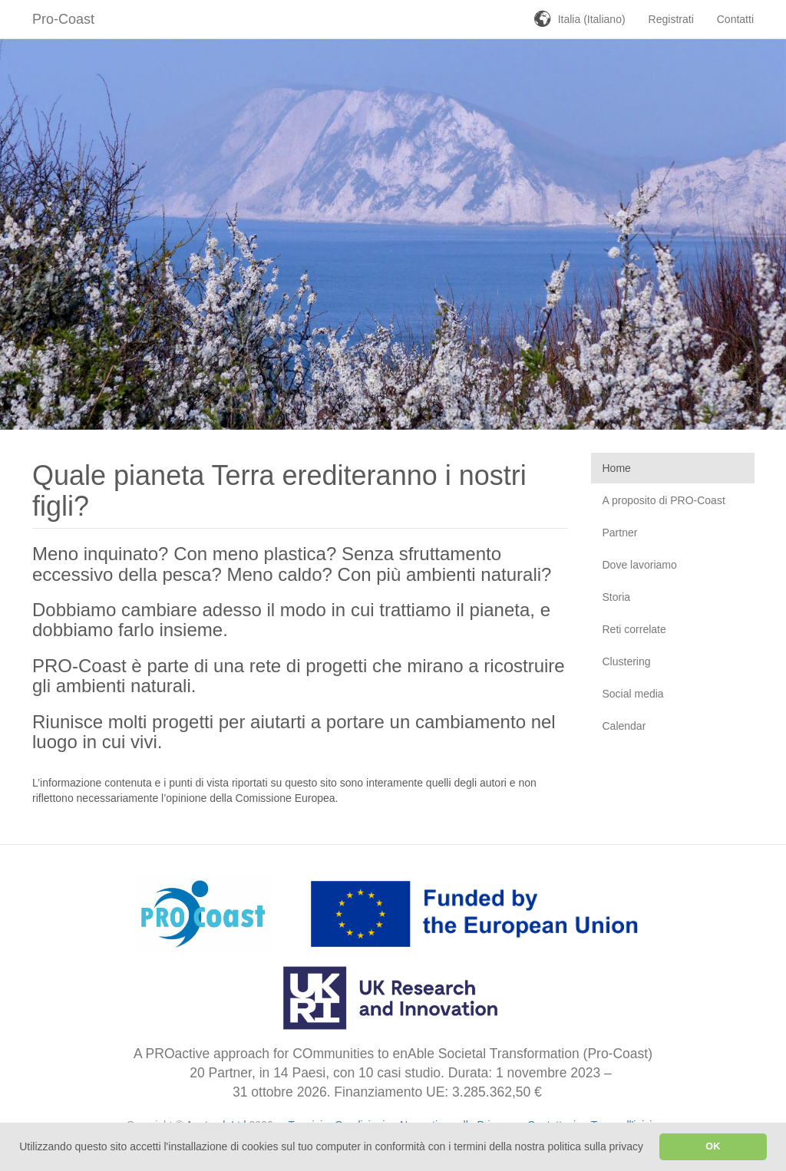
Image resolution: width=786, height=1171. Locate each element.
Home (617, 468)
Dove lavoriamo (640, 565)
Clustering (627, 661)
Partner (620, 532)
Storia (617, 597)
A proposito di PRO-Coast (664, 500)
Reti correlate (634, 629)
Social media (633, 694)
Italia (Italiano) (592, 19)
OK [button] (712, 1146)
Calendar (624, 726)
